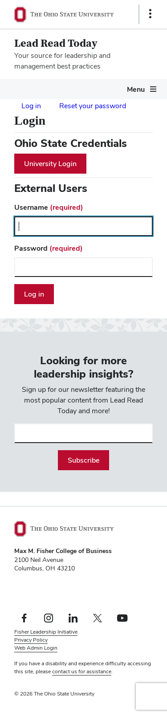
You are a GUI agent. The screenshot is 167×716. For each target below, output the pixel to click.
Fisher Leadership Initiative (45, 631)
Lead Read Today (56, 43)
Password (48, 248)
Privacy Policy (31, 639)
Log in (31, 105)
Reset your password (92, 105)
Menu (136, 89)
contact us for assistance (81, 671)
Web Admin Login (35, 647)
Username (48, 207)
